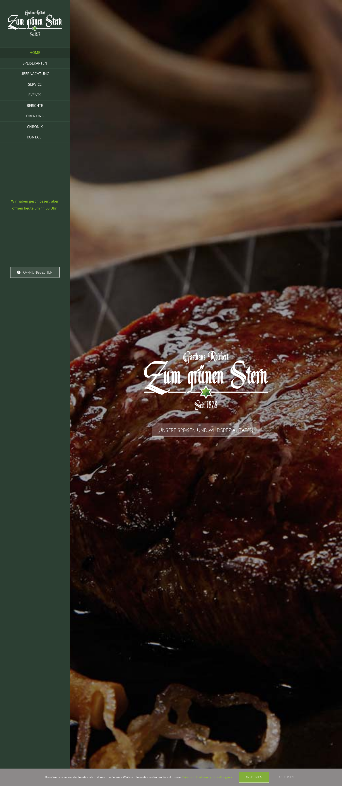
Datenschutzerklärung (196, 777)
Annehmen (254, 777)
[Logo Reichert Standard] (35, 11)
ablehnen (286, 777)
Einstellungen (222, 777)
